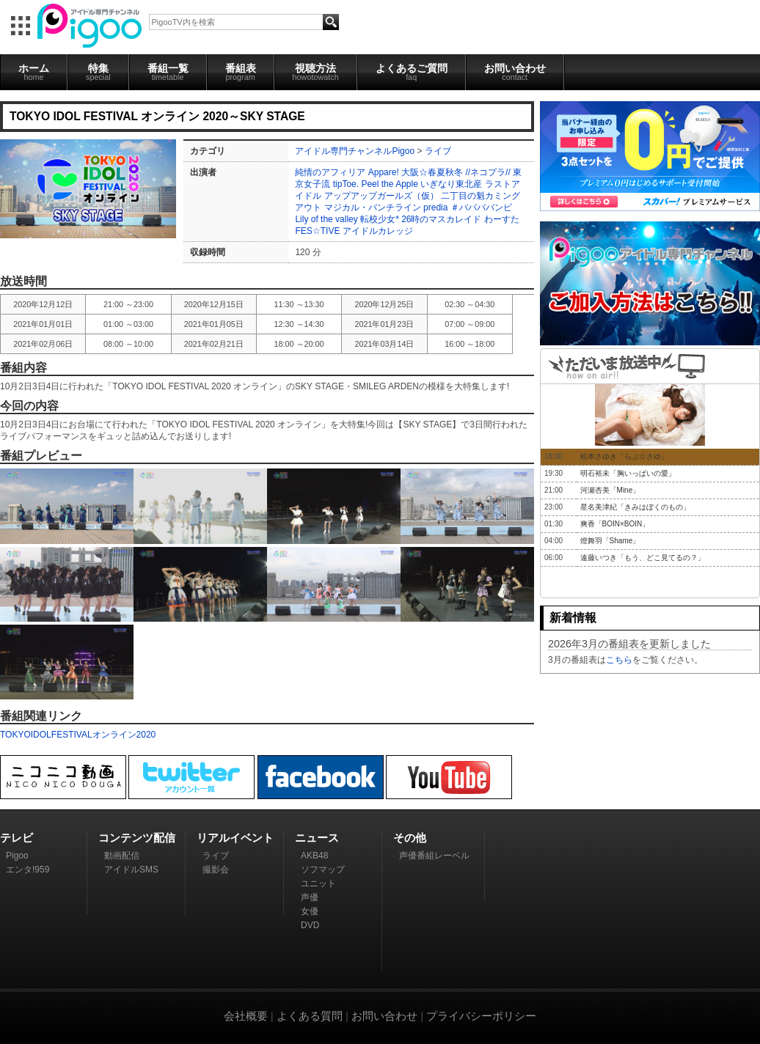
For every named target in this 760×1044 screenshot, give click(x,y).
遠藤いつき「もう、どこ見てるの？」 (642, 558)
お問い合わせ (515, 71)
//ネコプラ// (487, 172)
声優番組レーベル (434, 855)
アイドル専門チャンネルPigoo (354, 151)
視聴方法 (316, 71)
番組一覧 (168, 71)
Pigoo (17, 855)
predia (435, 207)
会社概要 (246, 1016)
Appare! (383, 172)
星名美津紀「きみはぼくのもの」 (635, 507)
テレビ (16, 837)
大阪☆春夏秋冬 (432, 172)
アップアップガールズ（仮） (381, 196)
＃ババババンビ (481, 207)
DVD (310, 925)
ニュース (317, 837)
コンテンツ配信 (136, 837)
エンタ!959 (27, 869)
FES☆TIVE (317, 231)
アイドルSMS (131, 869)
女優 (309, 911)
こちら (619, 660)
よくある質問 (310, 1016)
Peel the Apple (389, 184)
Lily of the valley (326, 219)
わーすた (501, 219)
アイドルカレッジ (378, 231)
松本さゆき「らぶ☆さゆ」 (624, 456)
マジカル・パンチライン (372, 207)
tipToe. (346, 184)
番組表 (240, 71)
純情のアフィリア (330, 172)
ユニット (318, 883)
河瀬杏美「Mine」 (610, 490)
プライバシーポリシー (481, 1016)
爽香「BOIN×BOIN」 (615, 524)
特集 (98, 71)
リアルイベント (235, 837)
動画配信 (121, 855)
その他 (409, 837)
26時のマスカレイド (441, 219)
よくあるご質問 (411, 71)
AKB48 (314, 855)
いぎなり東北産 (451, 184)
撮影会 (215, 869)
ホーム (33, 71)
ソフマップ (323, 869)
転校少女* (379, 219)
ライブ (438, 151)
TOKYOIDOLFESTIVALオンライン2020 (78, 734)
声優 (309, 897)
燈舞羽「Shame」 (610, 541)
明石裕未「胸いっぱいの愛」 (628, 473)
